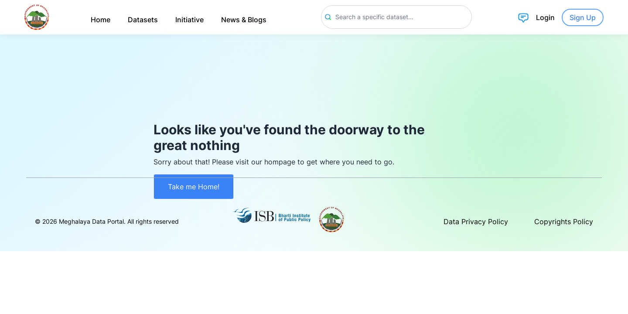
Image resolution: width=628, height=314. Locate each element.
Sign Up (583, 17)
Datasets (143, 19)
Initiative (189, 19)
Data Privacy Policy (476, 221)
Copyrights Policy (563, 221)
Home (100, 19)
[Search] (396, 17)
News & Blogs (243, 19)
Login (545, 17)
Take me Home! (193, 186)
